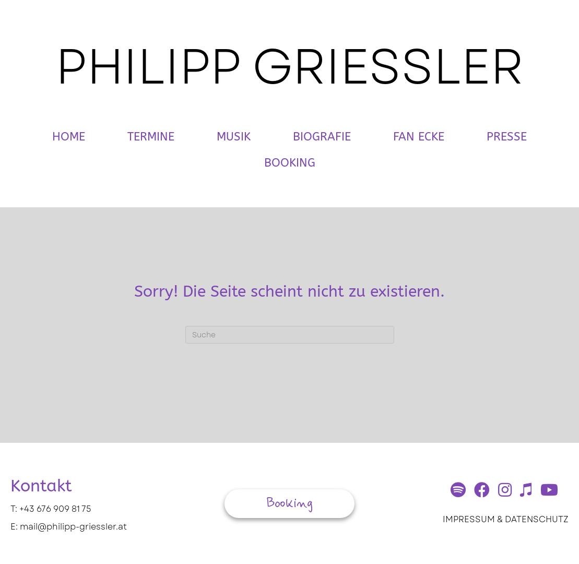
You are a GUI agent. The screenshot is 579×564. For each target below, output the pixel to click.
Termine (150, 137)
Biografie (322, 137)
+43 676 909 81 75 (55, 509)
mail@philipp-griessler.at (73, 527)
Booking (289, 163)
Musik (234, 137)
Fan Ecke (418, 137)
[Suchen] (289, 335)
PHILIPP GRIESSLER (289, 66)
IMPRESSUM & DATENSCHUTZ (506, 519)
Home (68, 137)
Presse (507, 137)
